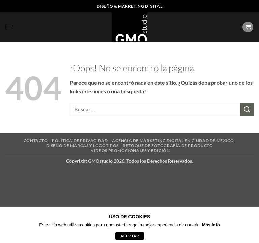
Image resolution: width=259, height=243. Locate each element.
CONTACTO (36, 140)
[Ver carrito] (247, 27)
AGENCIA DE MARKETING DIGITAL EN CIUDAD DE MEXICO (173, 140)
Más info (211, 224)
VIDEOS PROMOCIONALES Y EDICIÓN (130, 150)
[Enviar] (247, 109)
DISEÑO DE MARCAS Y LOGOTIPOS (82, 145)
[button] (9, 27)
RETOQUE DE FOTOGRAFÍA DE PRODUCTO (168, 145)
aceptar (129, 235)
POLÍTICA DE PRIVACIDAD (80, 140)
